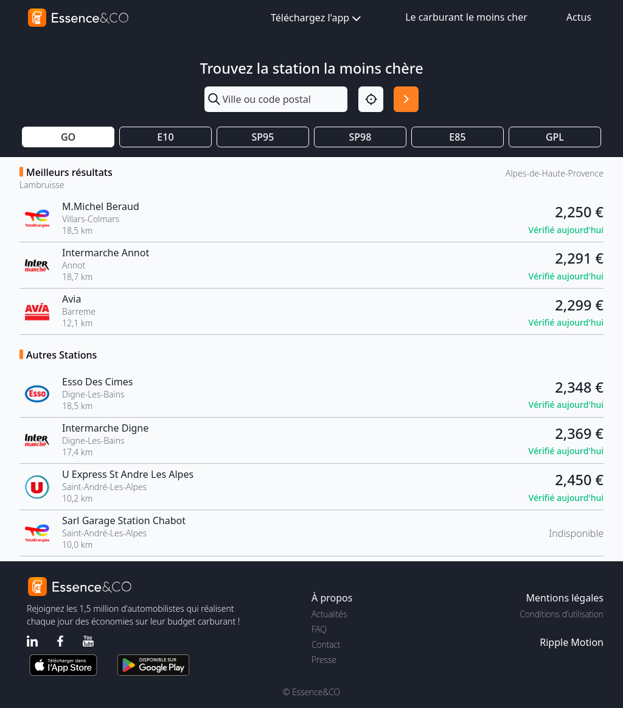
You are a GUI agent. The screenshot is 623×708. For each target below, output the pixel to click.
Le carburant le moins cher (466, 17)
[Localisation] (370, 98)
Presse (324, 659)
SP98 (360, 137)
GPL (555, 137)
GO (68, 137)
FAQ (319, 629)
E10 (165, 137)
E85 (457, 137)
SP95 (263, 137)
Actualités (329, 614)
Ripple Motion (572, 642)
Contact (326, 644)
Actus (578, 17)
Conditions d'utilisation (562, 614)
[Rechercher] (406, 98)
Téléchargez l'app (317, 18)
